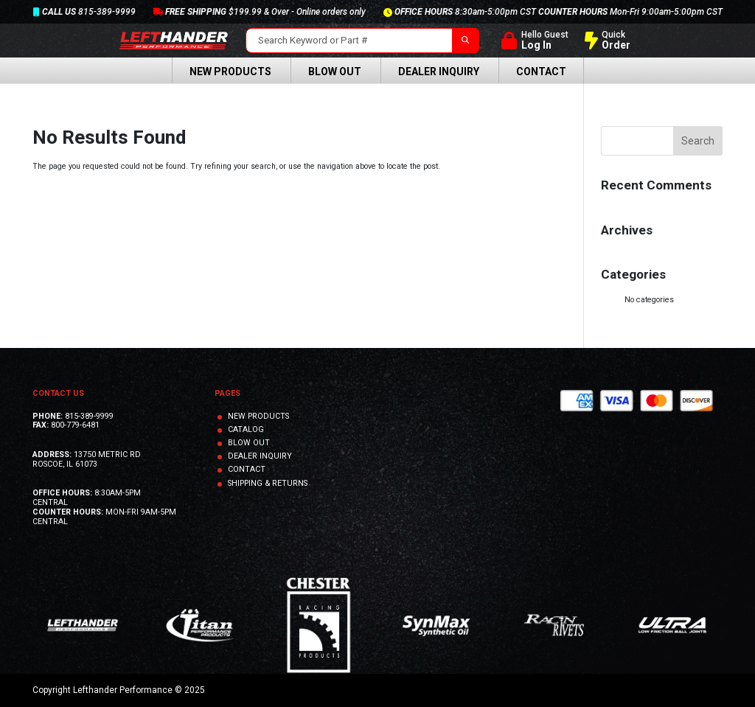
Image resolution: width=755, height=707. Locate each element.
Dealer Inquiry (438, 71)
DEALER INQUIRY (260, 456)
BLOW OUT (249, 442)
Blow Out (334, 71)
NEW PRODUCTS (258, 416)
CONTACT (246, 469)
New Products (230, 71)
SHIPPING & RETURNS (267, 483)
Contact (541, 71)
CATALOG (246, 429)
